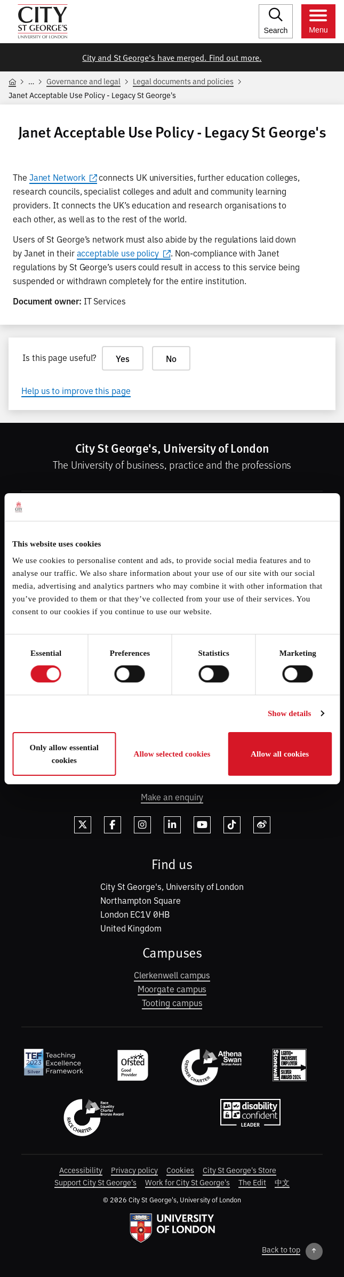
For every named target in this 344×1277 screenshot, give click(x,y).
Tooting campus (172, 1002)
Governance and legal (83, 81)
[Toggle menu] (318, 21)
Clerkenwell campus (172, 975)
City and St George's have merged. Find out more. (171, 57)
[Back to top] (292, 1251)
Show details (289, 713)
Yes (123, 358)
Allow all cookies (280, 754)
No (171, 358)
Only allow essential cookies (64, 754)
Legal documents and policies (183, 81)
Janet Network (63, 177)
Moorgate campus (172, 988)
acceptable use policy (124, 253)
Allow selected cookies (172, 754)
